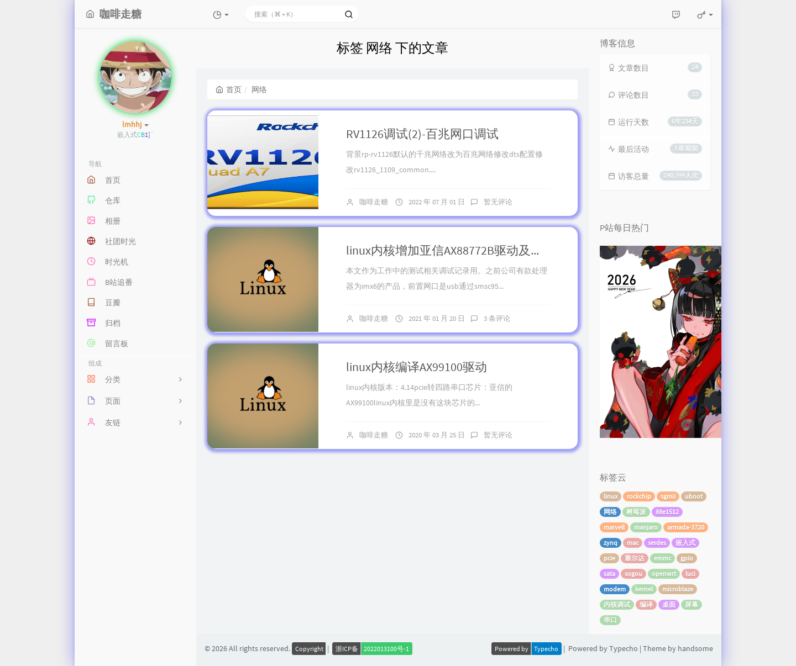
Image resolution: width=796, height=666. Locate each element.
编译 (646, 604)
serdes (657, 542)
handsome (695, 648)
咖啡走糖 (373, 202)
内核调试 (617, 604)
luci (690, 573)
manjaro (646, 527)
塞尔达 (635, 558)
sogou (633, 573)
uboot (694, 496)
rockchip (639, 496)
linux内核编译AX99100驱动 (416, 366)
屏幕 (691, 604)
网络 (610, 512)
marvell (614, 527)
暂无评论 (498, 202)
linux (610, 496)
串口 (610, 620)
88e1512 (667, 512)
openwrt (664, 573)
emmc (662, 558)
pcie (609, 558)
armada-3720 (685, 527)
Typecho (623, 648)
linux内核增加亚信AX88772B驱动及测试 (450, 250)
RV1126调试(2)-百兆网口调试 (422, 133)
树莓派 (636, 512)
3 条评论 (497, 318)
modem (615, 589)
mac (632, 542)
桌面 (668, 604)
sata (609, 573)
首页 (229, 89)
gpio (686, 558)
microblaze (677, 589)
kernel (644, 589)
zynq (610, 542)
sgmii (668, 496)
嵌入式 (685, 542)
